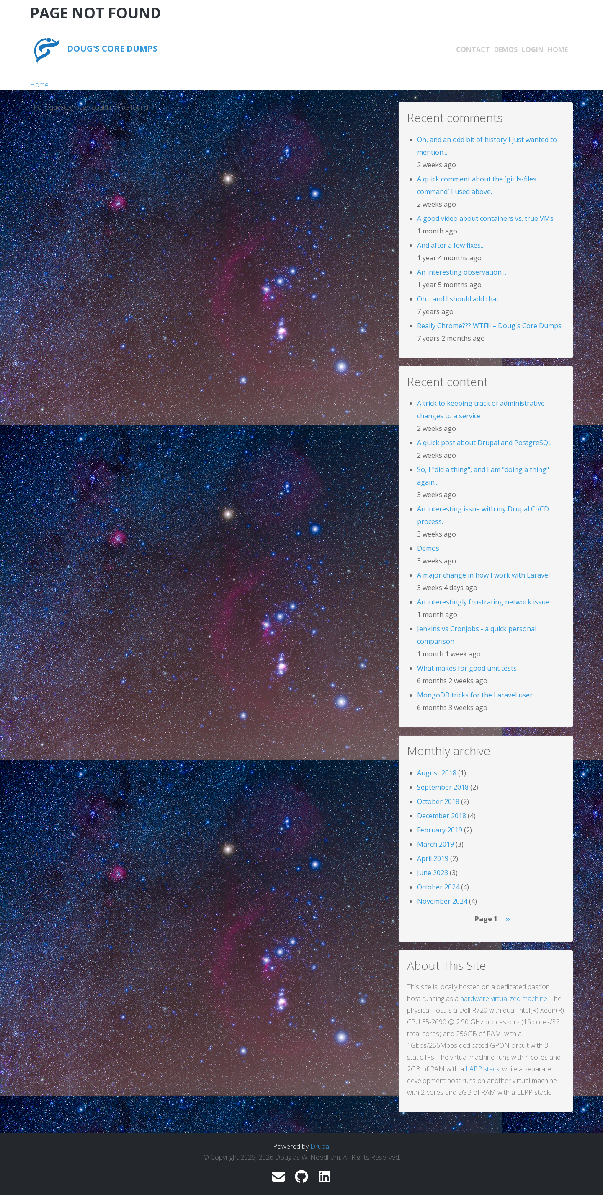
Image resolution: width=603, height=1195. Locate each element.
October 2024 (438, 887)
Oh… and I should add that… (460, 298)
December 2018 (441, 815)
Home (558, 49)
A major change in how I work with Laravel (483, 575)
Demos (506, 49)
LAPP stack (482, 1068)
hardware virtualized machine (503, 998)
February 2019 (439, 830)
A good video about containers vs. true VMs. (486, 218)
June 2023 (432, 872)
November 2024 (442, 901)
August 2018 (436, 773)
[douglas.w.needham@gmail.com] (278, 1179)
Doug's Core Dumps (112, 48)
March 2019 (435, 844)
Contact (473, 49)
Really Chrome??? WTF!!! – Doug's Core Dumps (489, 325)
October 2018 (438, 801)
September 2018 (443, 787)
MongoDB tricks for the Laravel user (475, 695)
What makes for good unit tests (467, 668)
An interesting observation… (461, 272)
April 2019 (432, 858)
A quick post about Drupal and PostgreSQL (484, 442)
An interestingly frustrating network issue (483, 602)
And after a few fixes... (450, 245)
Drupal (320, 1146)
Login (533, 49)
